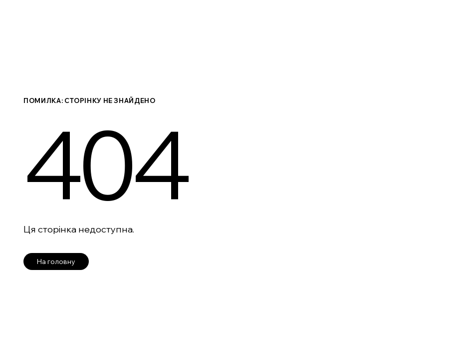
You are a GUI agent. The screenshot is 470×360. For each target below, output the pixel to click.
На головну (55, 261)
